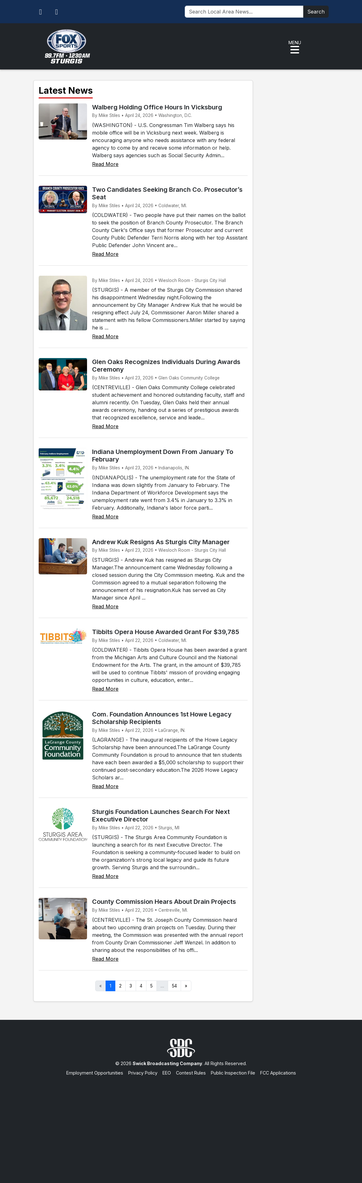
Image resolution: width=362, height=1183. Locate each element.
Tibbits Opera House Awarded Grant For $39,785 (165, 632)
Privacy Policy (142, 1072)
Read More (105, 164)
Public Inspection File (233, 1072)
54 (174, 985)
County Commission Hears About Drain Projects (164, 901)
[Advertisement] (181, 1123)
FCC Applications (278, 1072)
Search (316, 11)
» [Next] (186, 985)
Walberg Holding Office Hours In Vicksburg (157, 107)
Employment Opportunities (94, 1072)
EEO (166, 1072)
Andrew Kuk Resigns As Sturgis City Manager (161, 542)
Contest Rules (191, 1072)
